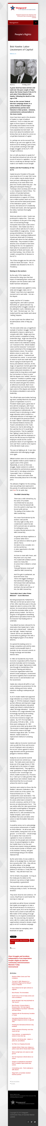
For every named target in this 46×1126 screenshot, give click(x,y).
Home (11, 1094)
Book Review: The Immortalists (20, 992)
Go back (14, 948)
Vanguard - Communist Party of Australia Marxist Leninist (22, 1115)
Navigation (14, 22)
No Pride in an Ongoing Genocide (21, 1044)
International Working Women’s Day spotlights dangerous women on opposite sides (23, 1020)
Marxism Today (14, 965)
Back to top (16, 1094)
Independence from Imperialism (20, 958)
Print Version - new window (19, 940)
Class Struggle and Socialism (18, 956)
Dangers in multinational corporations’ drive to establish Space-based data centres (22, 1063)
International (13, 967)
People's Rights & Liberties (18, 960)
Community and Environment (19, 963)
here (14, 490)
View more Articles (15, 1081)
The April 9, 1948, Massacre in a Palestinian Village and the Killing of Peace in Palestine (21, 983)
